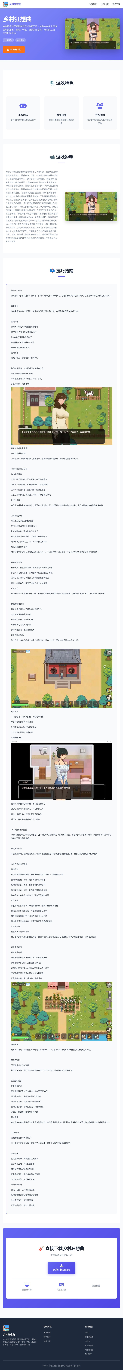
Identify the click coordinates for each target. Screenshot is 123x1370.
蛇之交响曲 (89, 1350)
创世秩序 (88, 1354)
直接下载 (116, 4)
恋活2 (87, 1333)
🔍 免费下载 (14, 50)
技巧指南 (105, 4)
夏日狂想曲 (89, 1345)
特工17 (87, 1341)
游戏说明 (93, 4)
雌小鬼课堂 (89, 1337)
